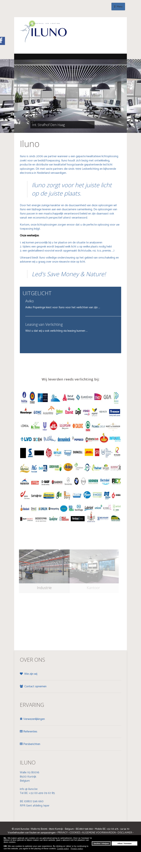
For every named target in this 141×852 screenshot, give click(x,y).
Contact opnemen (33, 686)
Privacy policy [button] (77, 848)
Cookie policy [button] (63, 848)
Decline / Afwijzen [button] (101, 843)
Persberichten (30, 744)
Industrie (42, 587)
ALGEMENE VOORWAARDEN (99, 832)
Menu (118, 7)
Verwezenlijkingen (32, 719)
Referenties (28, 731)
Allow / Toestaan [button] (125, 843)
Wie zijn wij (28, 674)
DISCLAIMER (125, 832)
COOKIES (75, 832)
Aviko (29, 300)
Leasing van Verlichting (44, 324)
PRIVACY (62, 832)
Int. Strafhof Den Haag (46, 125)
